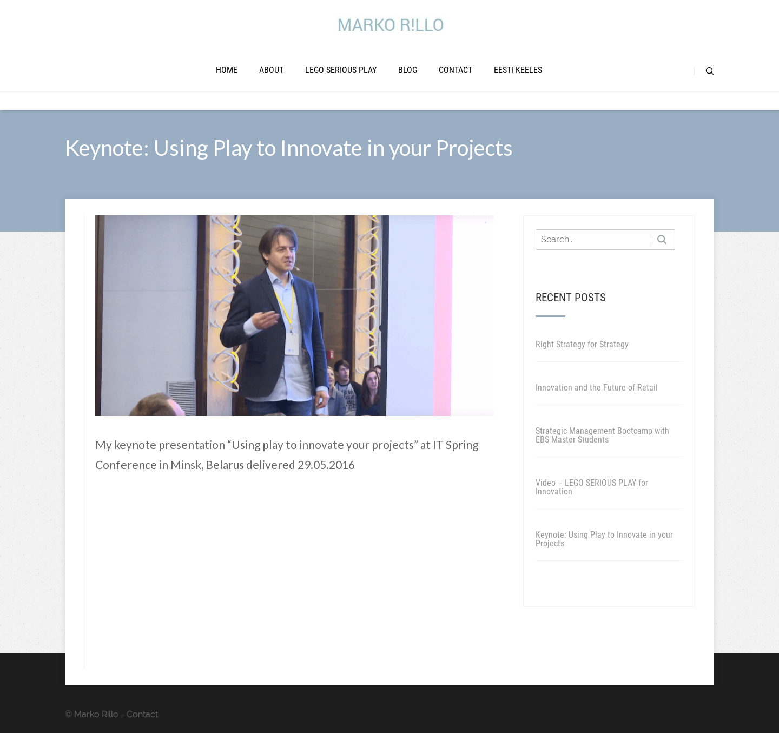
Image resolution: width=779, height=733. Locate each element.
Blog (407, 70)
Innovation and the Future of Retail (597, 387)
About (271, 70)
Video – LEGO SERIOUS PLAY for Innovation (592, 487)
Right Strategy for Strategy (582, 344)
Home (226, 70)
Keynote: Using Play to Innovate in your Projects (604, 539)
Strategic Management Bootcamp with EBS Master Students (602, 435)
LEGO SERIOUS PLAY (341, 70)
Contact (455, 70)
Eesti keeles (518, 70)
